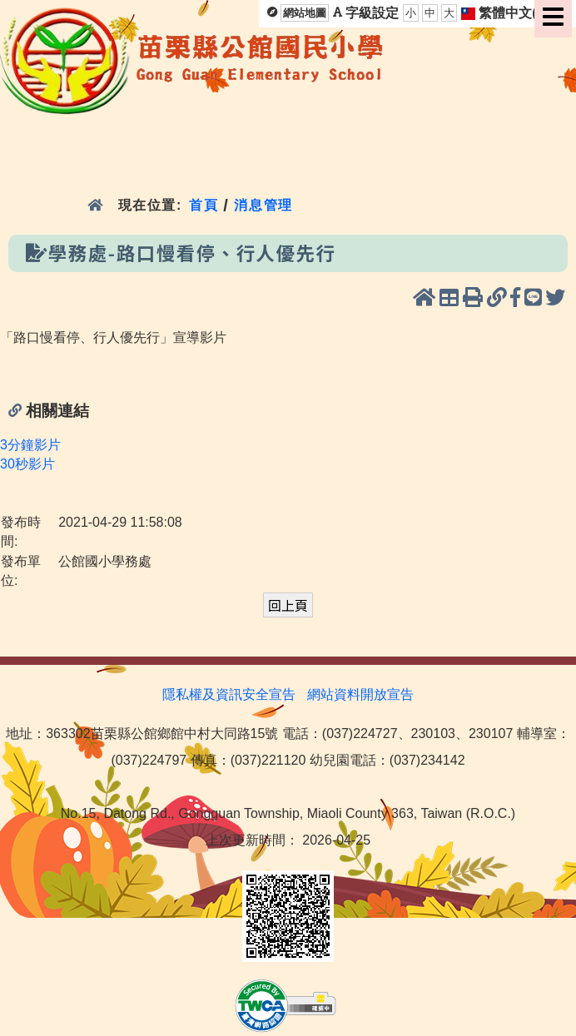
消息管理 (263, 205)
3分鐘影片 (30, 445)
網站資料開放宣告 (360, 694)
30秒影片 (27, 464)
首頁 (203, 205)
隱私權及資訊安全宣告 (228, 694)
